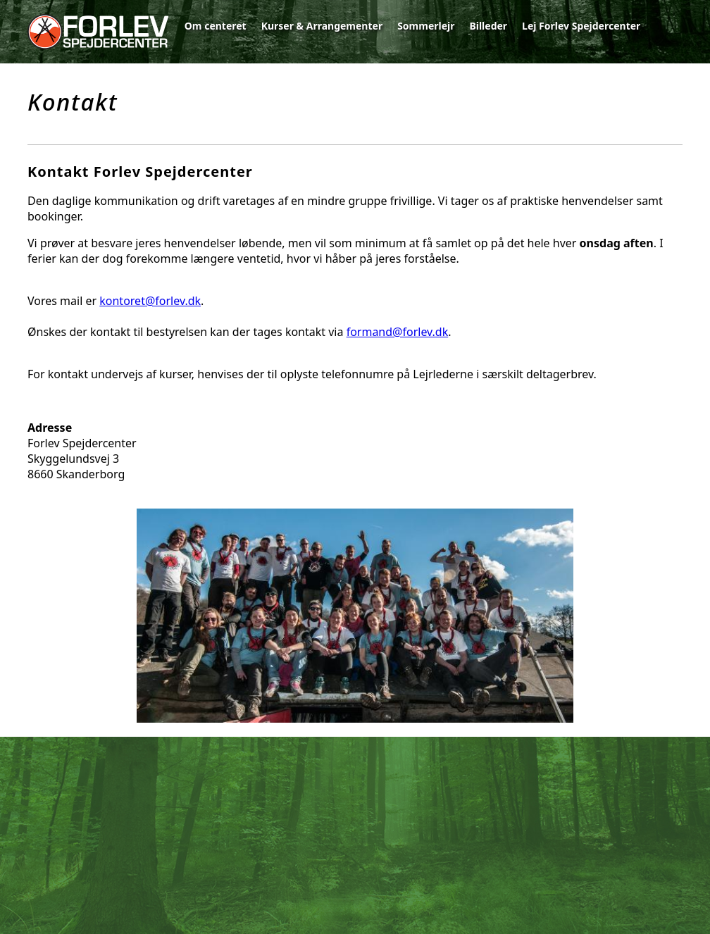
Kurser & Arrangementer (322, 25)
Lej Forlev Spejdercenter (581, 25)
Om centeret (216, 25)
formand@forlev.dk (398, 332)
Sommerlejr (425, 25)
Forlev (97, 31)
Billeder (488, 25)
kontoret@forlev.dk (150, 301)
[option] (355, 617)
